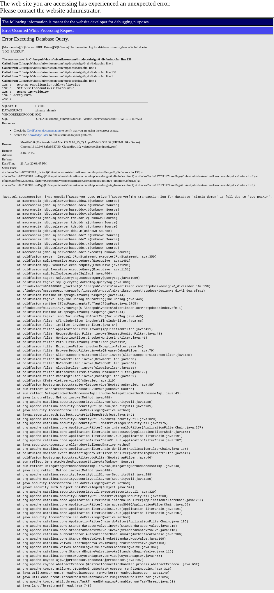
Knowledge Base (38, 137)
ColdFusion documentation (44, 133)
